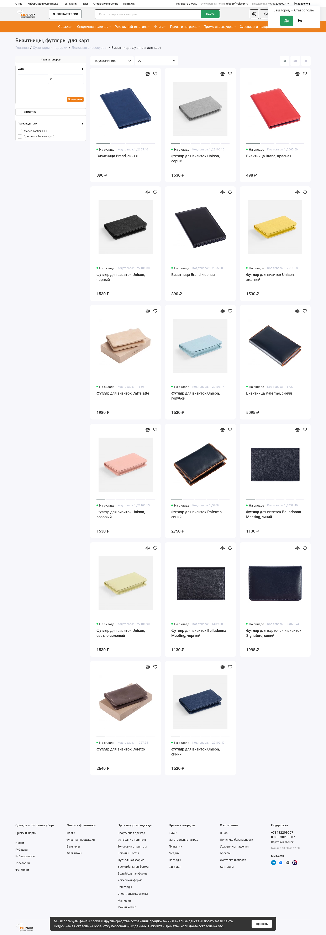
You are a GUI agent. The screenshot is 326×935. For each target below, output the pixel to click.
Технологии (70, 3)
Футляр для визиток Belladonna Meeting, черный (198, 633)
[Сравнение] (265, 14)
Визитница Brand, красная (268, 156)
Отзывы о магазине (105, 3)
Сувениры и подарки (257, 27)
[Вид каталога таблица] (306, 61)
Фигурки (174, 866)
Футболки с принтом (132, 839)
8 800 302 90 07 (283, 837)
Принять (262, 923)
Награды (175, 860)
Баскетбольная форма (133, 866)
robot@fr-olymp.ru (224, 3)
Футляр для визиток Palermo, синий (196, 514)
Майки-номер (127, 907)
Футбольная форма (131, 860)
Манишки (124, 900)
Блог (85, 3)
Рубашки (21, 849)
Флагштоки (74, 853)
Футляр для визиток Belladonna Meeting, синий (273, 514)
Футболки (22, 869)
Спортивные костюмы (133, 893)
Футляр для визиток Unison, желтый (270, 277)
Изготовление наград (183, 839)
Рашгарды (125, 887)
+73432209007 (270, 3)
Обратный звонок (282, 842)
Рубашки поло (25, 856)
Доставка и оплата (233, 860)
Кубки (173, 833)
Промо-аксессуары (220, 27)
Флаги (160, 27)
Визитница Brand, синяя (117, 156)
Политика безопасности (236, 839)
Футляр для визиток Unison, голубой (195, 395)
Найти (210, 14)
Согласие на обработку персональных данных (110, 926)
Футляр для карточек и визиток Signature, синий (273, 633)
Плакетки (175, 846)
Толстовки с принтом (132, 846)
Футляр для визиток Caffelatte (122, 393)
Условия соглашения (234, 846)
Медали (174, 853)
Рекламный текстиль (132, 27)
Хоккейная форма (130, 880)
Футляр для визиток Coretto (120, 749)
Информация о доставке (42, 3)
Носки (19, 842)
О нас (18, 3)
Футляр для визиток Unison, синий (195, 751)
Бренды (225, 853)
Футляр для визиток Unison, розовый (120, 514)
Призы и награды (185, 27)
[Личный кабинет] (254, 14)
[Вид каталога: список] (295, 61)
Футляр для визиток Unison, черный (120, 277)
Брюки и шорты (26, 833)
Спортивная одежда (94, 27)
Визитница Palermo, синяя (269, 393)
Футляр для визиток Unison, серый (195, 158)
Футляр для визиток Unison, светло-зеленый (120, 633)
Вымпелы (73, 846)
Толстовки (22, 863)
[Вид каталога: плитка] (284, 61)
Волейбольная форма (132, 873)
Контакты (129, 3)
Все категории (65, 14)
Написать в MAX (186, 3)
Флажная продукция (81, 839)
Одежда (65, 27)
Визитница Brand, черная (193, 274)
